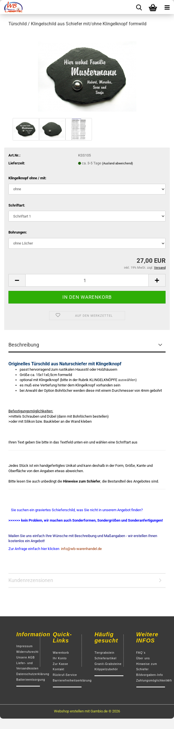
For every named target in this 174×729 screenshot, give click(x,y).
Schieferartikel (105, 658)
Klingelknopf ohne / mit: (27, 178)
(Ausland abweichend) (117, 163)
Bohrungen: (17, 232)
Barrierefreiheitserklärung (72, 680)
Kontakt (58, 669)
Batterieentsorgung (30, 679)
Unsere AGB (25, 657)
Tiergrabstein (104, 652)
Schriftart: (16, 205)
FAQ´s (141, 652)
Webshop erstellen (69, 711)
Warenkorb (61, 652)
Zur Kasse (60, 663)
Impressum (24, 646)
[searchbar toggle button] (139, 7)
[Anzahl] (87, 280)
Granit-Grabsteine (107, 663)
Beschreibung (23, 345)
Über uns (143, 658)
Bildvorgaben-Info (149, 674)
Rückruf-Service (65, 674)
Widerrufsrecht (27, 651)
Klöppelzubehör (106, 669)
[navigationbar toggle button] (167, 7)
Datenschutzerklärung (32, 674)
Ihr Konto (60, 658)
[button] (16, 280)
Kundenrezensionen (30, 580)
